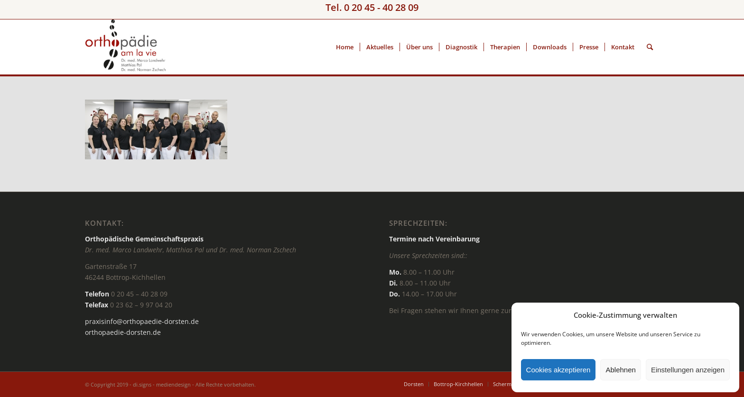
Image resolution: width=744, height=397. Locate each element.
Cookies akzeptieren (558, 370)
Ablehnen (620, 370)
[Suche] (650, 46)
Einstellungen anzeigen (688, 370)
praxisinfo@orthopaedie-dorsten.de (142, 321)
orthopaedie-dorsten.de (123, 332)
